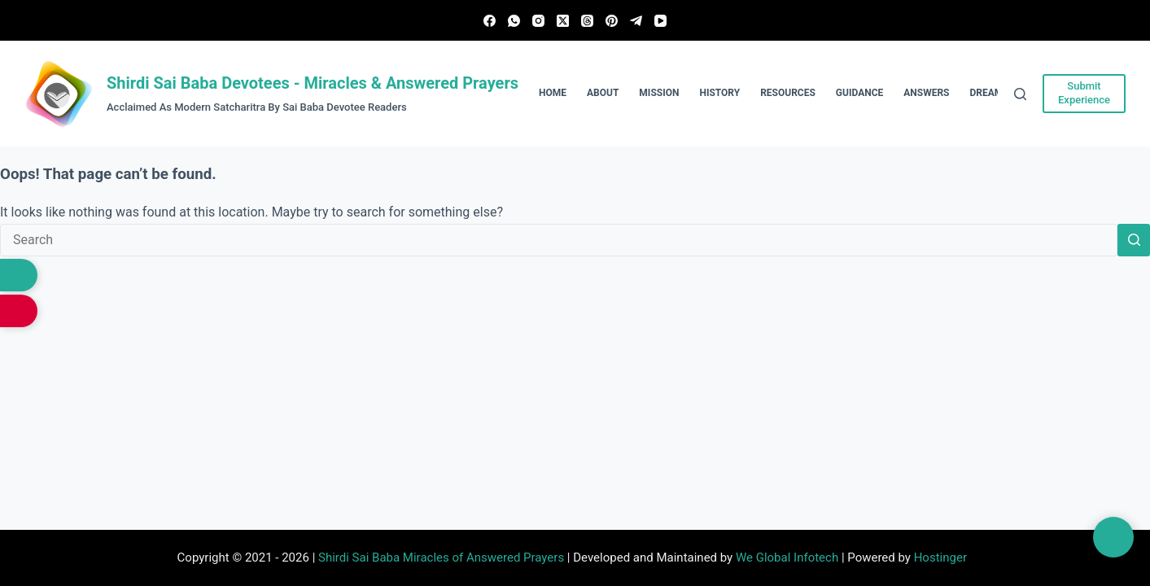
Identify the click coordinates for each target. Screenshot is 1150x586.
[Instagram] (538, 21)
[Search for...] (558, 240)
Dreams (989, 92)
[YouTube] (660, 21)
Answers (926, 92)
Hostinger (940, 557)
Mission (659, 92)
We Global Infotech (787, 557)
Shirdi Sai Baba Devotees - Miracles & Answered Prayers (312, 83)
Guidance (859, 92)
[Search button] (1133, 240)
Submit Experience (1084, 93)
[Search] (1020, 94)
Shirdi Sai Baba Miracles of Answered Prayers (441, 557)
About (603, 92)
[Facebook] (489, 21)
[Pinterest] (612, 21)
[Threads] (587, 21)
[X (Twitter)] (563, 21)
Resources (787, 92)
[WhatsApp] (514, 21)
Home (552, 92)
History (719, 92)
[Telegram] (636, 21)
